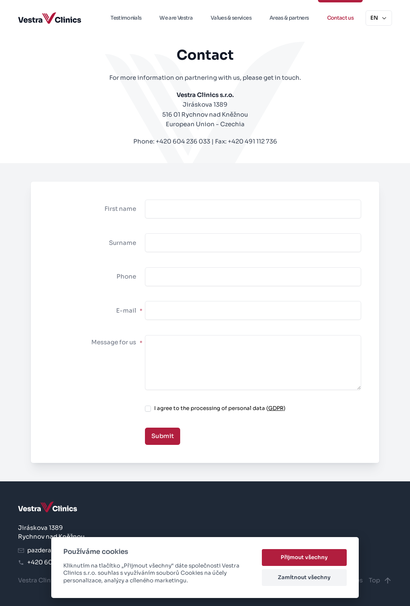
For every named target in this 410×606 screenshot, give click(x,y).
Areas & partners (289, 17)
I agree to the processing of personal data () (219, 408)
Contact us (340, 17)
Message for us (116, 342)
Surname (122, 242)
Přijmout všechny (304, 557)
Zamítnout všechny (304, 577)
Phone (126, 276)
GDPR (275, 408)
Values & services (231, 17)
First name (120, 208)
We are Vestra (176, 17)
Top (380, 580)
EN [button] (378, 17)
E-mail (129, 310)
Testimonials (126, 17)
